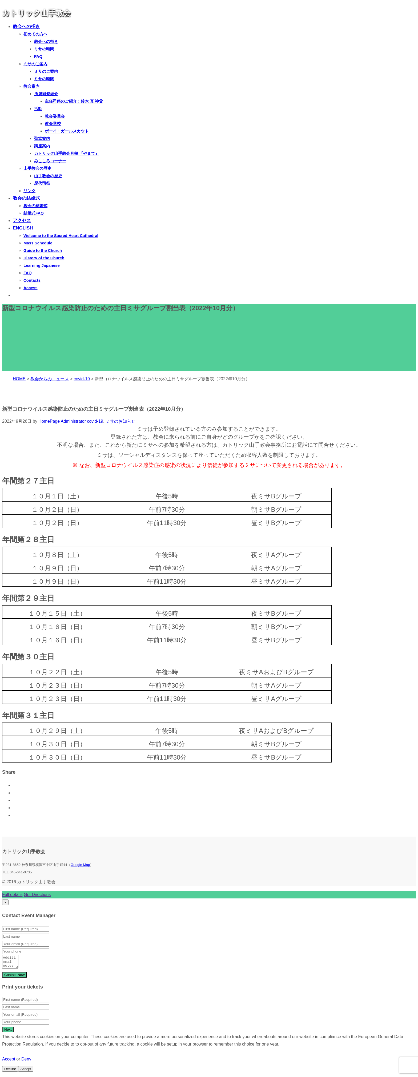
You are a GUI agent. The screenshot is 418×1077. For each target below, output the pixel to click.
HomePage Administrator (62, 421)
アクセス (22, 220)
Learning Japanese (41, 265)
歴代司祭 (42, 183)
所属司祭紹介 (46, 93)
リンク (29, 190)
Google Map (80, 865)
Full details (12, 894)
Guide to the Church (42, 250)
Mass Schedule (37, 243)
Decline (10, 1071)
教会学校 (53, 123)
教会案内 (31, 86)
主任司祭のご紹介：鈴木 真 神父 (74, 101)
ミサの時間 (44, 49)
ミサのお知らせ (120, 421)
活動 (38, 108)
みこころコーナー (50, 161)
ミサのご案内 (35, 64)
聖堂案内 (42, 138)
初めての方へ (35, 34)
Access (30, 287)
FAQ (38, 56)
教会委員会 (55, 116)
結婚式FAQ (33, 213)
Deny (26, 1061)
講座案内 (42, 146)
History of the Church (43, 258)
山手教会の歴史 (37, 168)
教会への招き (26, 26)
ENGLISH (23, 228)
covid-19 (95, 421)
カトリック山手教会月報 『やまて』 (66, 153)
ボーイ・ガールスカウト (67, 131)
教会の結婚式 (26, 198)
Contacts (32, 280)
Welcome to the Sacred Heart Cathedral (60, 235)
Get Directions (37, 894)
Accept (8, 1061)
